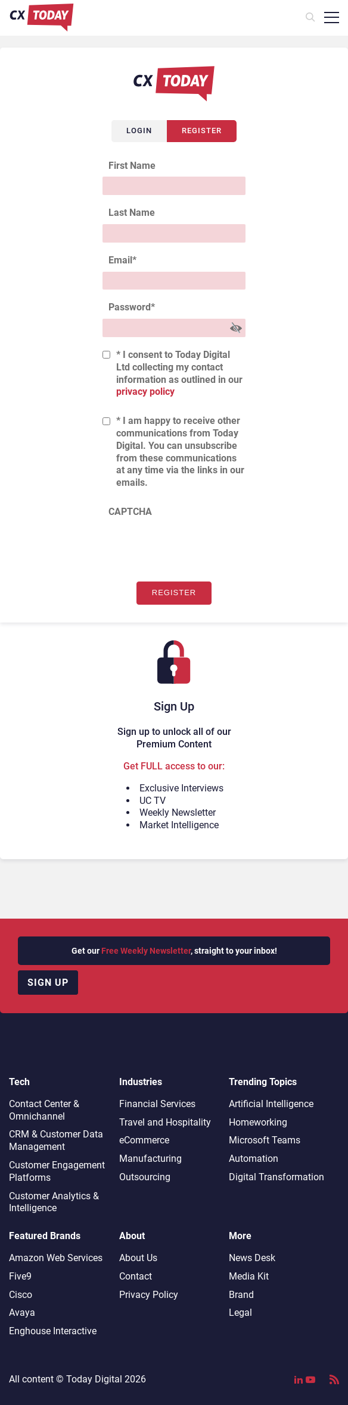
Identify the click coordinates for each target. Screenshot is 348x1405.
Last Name (131, 212)
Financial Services (157, 1103)
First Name (132, 165)
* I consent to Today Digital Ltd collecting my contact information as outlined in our (179, 373)
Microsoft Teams (264, 1140)
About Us (138, 1257)
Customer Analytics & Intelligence (54, 1202)
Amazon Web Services (55, 1257)
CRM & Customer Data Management (56, 1140)
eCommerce (144, 1140)
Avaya (22, 1312)
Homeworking (258, 1122)
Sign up (48, 982)
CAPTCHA (130, 511)
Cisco (20, 1294)
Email (122, 260)
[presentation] (193, 546)
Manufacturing (150, 1158)
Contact (135, 1276)
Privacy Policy (148, 1294)
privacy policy (145, 391)
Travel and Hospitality (165, 1122)
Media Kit (249, 1276)
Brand (241, 1294)
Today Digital (94, 1379)
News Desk (252, 1257)
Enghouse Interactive (53, 1331)
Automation (253, 1158)
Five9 (20, 1276)
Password (131, 307)
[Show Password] (236, 327)
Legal (240, 1312)
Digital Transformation (276, 1177)
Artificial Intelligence (271, 1103)
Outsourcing (144, 1177)
